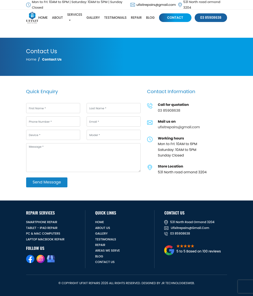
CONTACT (176, 18)
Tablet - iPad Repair (42, 228)
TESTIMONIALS (116, 18)
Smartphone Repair (41, 222)
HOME (43, 18)
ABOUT (58, 18)
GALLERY (93, 18)
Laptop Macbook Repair (45, 239)
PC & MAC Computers (43, 233)
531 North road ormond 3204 (189, 222)
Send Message (47, 182)
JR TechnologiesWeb (177, 283)
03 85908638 (210, 18)
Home (31, 59)
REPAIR (137, 18)
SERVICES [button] (75, 15)
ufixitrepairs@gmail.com (156, 4)
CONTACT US (105, 262)
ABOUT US (102, 228)
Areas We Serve (107, 250)
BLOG (151, 18)
